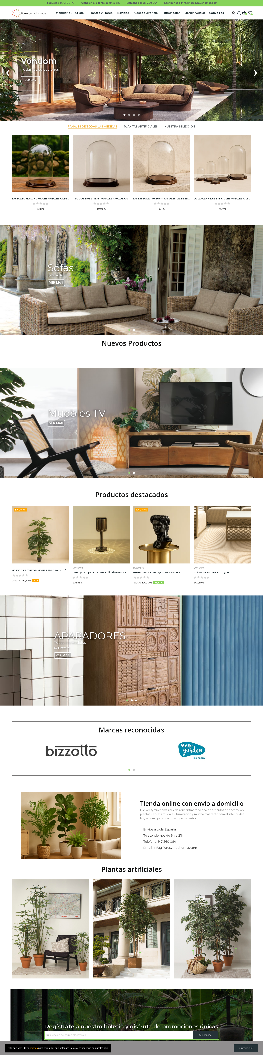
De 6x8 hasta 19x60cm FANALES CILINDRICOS (162, 198)
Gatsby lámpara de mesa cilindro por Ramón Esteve (101, 572)
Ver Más (56, 282)
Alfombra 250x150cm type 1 (212, 572)
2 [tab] (134, 330)
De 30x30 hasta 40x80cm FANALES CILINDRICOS (40, 198)
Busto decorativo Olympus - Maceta (156, 572)
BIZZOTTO (138, 568)
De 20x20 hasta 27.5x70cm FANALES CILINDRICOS (222, 198)
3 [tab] (136, 700)
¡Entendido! (246, 1048)
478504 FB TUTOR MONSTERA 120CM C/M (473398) (40, 570)
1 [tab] (129, 330)
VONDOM (78, 568)
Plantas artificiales (141, 126)
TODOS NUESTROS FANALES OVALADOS (101, 198)
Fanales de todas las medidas (92, 126)
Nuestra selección (179, 126)
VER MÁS (30, 79)
